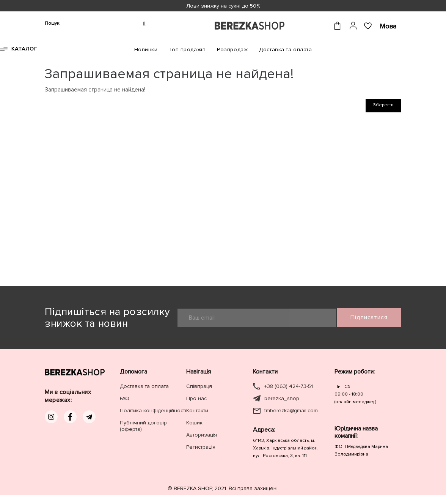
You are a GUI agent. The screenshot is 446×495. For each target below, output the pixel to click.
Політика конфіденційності (153, 410)
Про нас (196, 398)
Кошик (194, 422)
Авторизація (201, 435)
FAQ (124, 398)
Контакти (197, 410)
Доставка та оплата (285, 49)
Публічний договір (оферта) (143, 425)
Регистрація (200, 447)
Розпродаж (232, 49)
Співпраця (199, 386)
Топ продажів (187, 49)
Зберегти (383, 105)
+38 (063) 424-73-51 (288, 386)
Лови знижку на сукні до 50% (223, 6)
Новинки (146, 49)
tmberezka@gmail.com (291, 410)
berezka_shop (281, 398)
